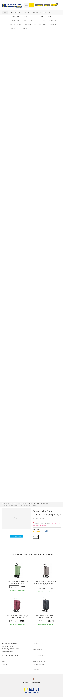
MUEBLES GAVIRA (6, 659)
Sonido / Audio (14, 20)
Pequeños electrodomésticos (20, 16)
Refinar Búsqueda (16, 536)
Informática (52, 20)
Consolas (42, 25)
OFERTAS (35, 647)
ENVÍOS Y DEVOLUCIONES (38, 659)
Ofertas (39, 5)
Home (4, 503)
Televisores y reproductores (42, 16)
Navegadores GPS (30, 25)
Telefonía (42, 20)
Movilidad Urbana (15, 25)
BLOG (3, 661)
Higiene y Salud (14, 29)
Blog (47, 5)
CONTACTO (4, 664)
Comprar (14, 587)
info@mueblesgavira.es (8, 651)
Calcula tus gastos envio (49, 531)
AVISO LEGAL (36, 667)
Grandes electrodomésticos (19, 12)
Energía (25, 29)
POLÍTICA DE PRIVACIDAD (38, 664)
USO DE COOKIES (36, 669)
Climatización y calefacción (41, 12)
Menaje (31, 503)
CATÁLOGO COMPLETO (38, 649)
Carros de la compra (42, 503)
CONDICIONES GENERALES (39, 661)
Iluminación (52, 25)
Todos (5, 12)
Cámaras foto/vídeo (29, 20)
